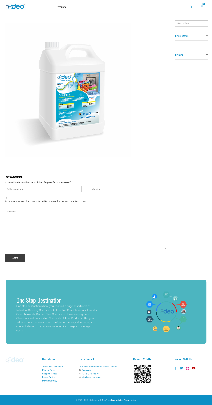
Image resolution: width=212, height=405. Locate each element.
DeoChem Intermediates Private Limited (119, 400)
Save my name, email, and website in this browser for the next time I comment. (46, 201)
